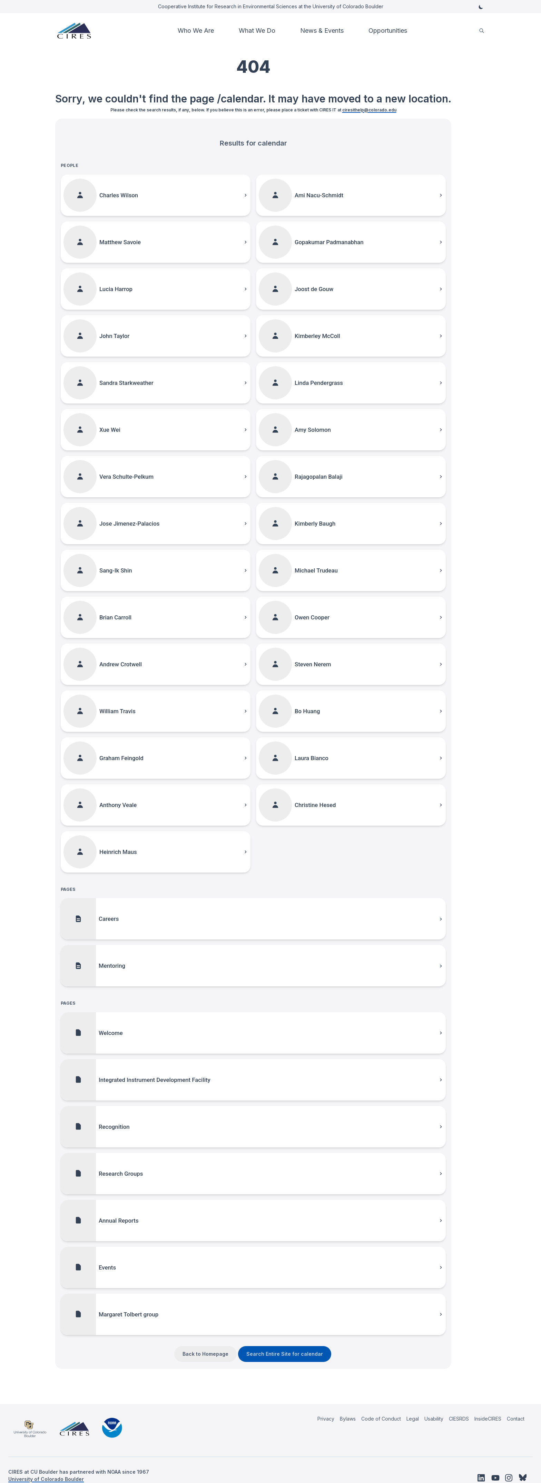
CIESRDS (459, 1419)
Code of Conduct (381, 1419)
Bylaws (348, 1419)
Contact (515, 1419)
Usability (433, 1419)
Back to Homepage (205, 1354)
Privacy (325, 1419)
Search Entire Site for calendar (284, 1354)
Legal (412, 1419)
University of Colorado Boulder (46, 1479)
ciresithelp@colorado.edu (369, 109)
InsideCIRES (487, 1419)
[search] (482, 31)
